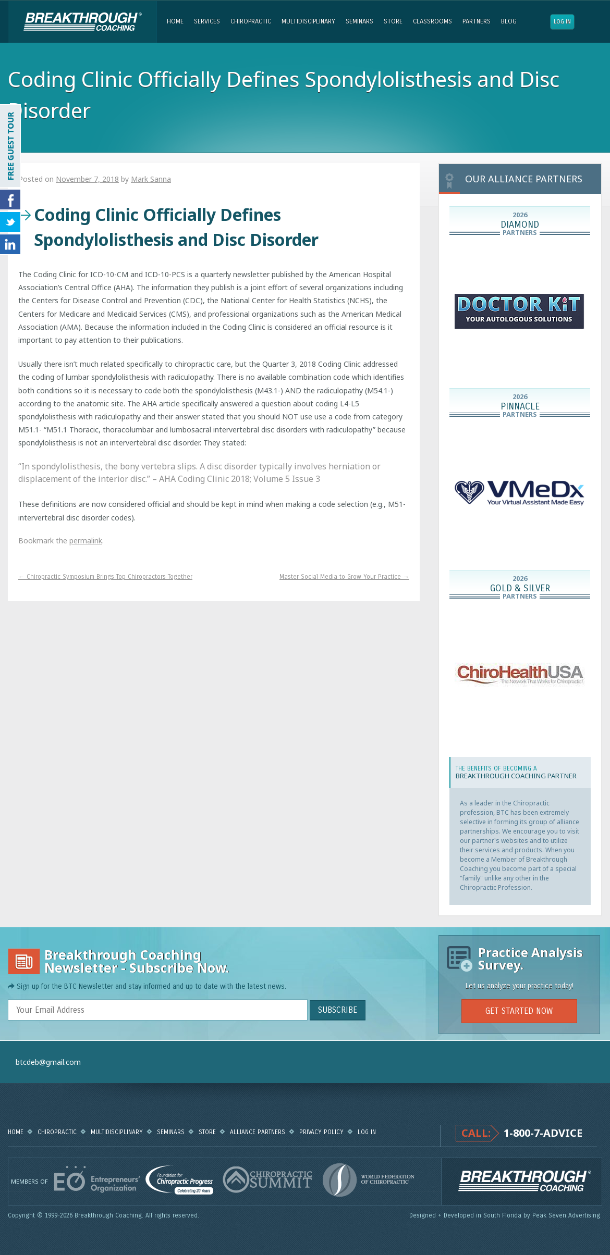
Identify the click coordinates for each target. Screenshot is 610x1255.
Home (175, 21)
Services (207, 21)
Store (393, 21)
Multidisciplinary (308, 21)
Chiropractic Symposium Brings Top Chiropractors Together (105, 576)
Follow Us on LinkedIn (10, 244)
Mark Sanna (151, 179)
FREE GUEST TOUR (10, 146)
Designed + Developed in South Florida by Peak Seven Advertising (505, 1215)
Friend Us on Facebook (10, 199)
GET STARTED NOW (519, 1011)
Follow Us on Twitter (10, 222)
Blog (509, 21)
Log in (562, 21)
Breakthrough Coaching (82, 22)
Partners (476, 21)
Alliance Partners (257, 1132)
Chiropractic (250, 21)
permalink (85, 540)
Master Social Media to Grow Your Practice (344, 576)
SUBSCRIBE (337, 1010)
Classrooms (432, 21)
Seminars (359, 21)
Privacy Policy (321, 1132)
